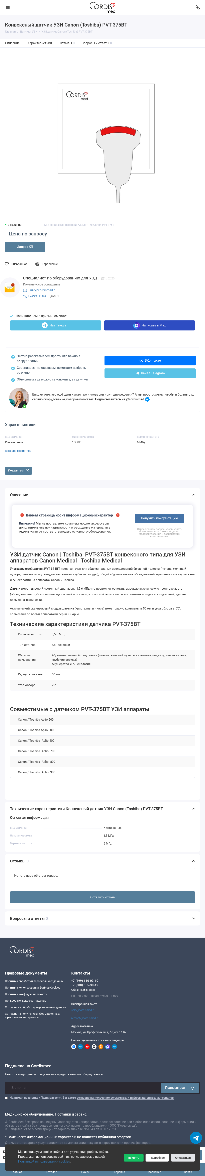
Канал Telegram (150, 373)
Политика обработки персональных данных (34, 981)
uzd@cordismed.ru (43, 290)
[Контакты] (197, 7)
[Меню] (7, 7)
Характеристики (39, 43)
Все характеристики (18, 450)
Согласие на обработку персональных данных (35, 1007)
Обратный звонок (83, 989)
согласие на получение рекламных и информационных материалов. (125, 1097)
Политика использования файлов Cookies (32, 987)
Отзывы (67, 43)
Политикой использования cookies (44, 1161)
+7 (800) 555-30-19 (84, 985)
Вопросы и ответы (97, 43)
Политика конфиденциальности (26, 994)
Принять (133, 1157)
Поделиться (18, 470)
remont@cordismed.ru (85, 1018)
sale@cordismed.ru (83, 1010)
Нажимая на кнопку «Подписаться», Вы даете (92, 1097)
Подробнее (157, 1157)
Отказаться (183, 1157)
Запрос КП (25, 247)
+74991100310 (38, 296)
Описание (12, 43)
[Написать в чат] (196, 1138)
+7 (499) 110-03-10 (84, 981)
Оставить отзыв (102, 897)
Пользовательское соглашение (25, 1000)
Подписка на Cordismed (28, 1066)
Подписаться (180, 1088)
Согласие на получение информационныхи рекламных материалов (32, 1015)
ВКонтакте (150, 360)
